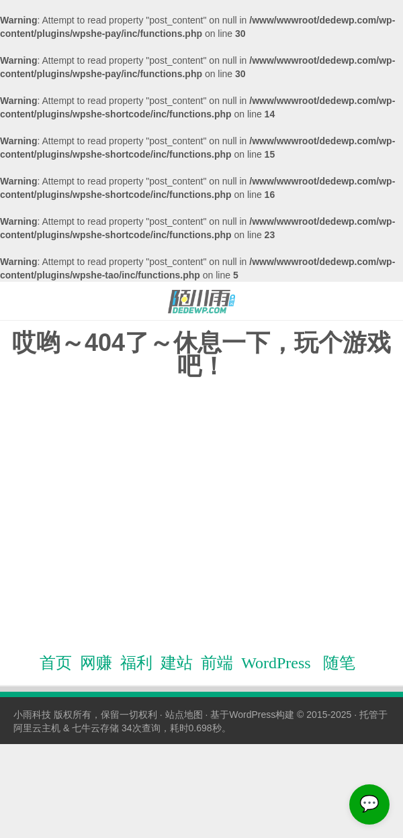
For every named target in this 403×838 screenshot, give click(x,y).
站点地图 (184, 714)
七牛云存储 (95, 728)
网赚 (96, 663)
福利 (136, 663)
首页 (56, 663)
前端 (217, 663)
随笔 (339, 663)
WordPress (275, 663)
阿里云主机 (36, 728)
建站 (177, 663)
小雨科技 (32, 714)
